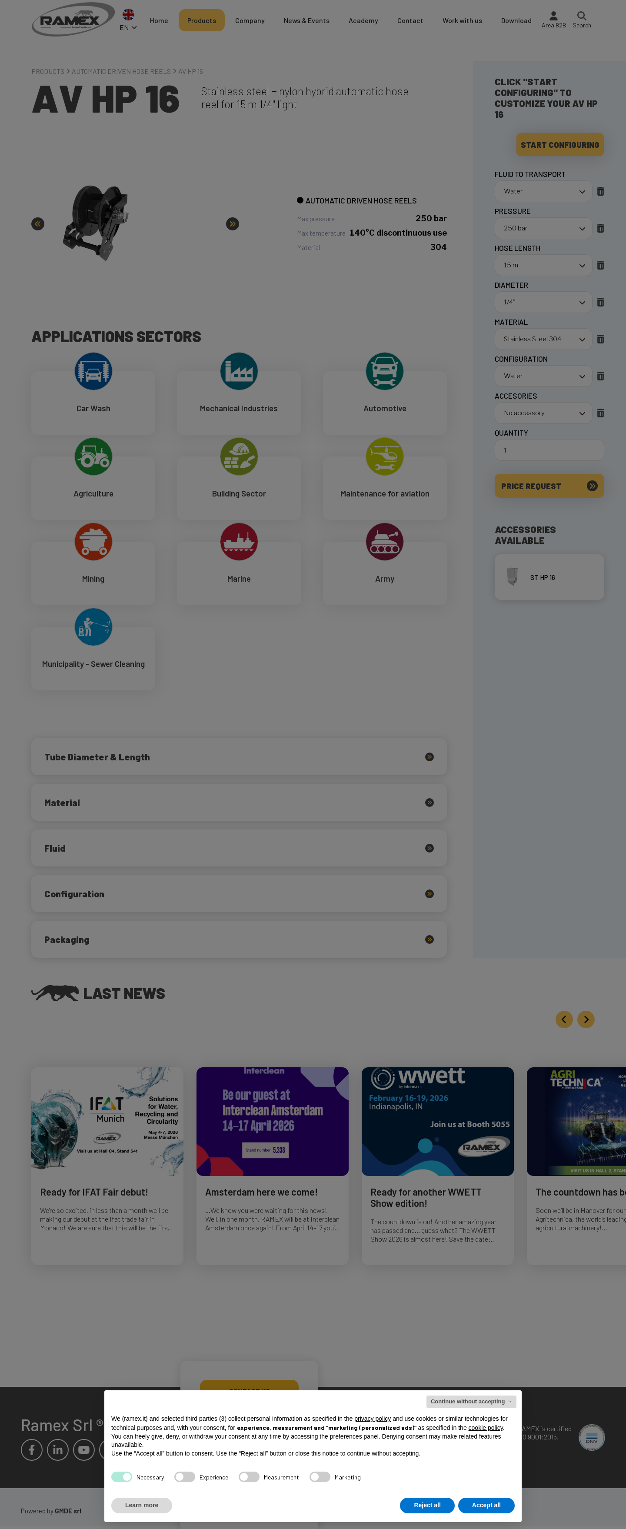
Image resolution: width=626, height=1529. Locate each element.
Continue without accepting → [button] (471, 1401)
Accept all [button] (486, 1505)
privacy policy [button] (372, 1418)
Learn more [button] (141, 1505)
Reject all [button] (427, 1505)
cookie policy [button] (486, 1427)
